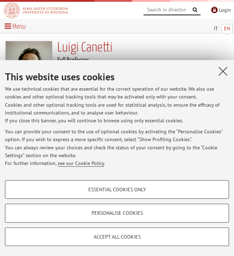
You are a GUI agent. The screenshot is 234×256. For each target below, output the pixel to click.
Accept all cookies (117, 237)
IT (216, 28)
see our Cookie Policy (81, 163)
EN (227, 28)
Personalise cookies (117, 213)
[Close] (223, 71)
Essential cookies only (117, 189)
